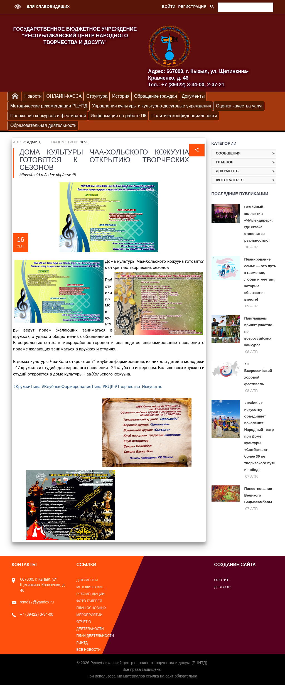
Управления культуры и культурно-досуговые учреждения (151, 106)
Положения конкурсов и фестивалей (48, 115)
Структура (96, 96)
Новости (33, 96)
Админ (33, 142)
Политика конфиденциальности (184, 115)
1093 (84, 142)
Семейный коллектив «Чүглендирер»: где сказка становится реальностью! (258, 223)
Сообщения (228, 153)
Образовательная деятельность (43, 125)
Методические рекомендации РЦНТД (48, 106)
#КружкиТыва (27, 386)
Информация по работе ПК (119, 115)
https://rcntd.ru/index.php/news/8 (47, 175)
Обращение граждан (155, 96)
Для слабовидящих (41, 6)
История (120, 96)
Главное (225, 162)
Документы (193, 96)
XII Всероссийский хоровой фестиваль (258, 374)
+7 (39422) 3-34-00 (32, 614)
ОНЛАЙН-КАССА (64, 96)
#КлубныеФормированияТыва (72, 386)
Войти (168, 6)
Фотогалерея (230, 180)
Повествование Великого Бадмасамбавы (258, 495)
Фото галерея (89, 601)
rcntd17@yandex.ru (33, 602)
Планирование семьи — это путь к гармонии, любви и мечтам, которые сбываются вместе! (260, 279)
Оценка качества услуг (239, 106)
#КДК (108, 386)
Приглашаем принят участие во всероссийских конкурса (258, 331)
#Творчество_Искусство (139, 386)
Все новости (89, 650)
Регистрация (192, 6)
